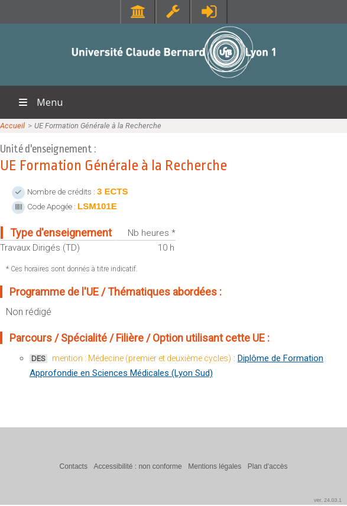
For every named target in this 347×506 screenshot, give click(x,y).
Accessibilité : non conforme (137, 466)
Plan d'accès (268, 466)
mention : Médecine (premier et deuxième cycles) (141, 358)
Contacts (73, 466)
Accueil (12, 125)
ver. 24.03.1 (328, 500)
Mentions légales (214, 466)
